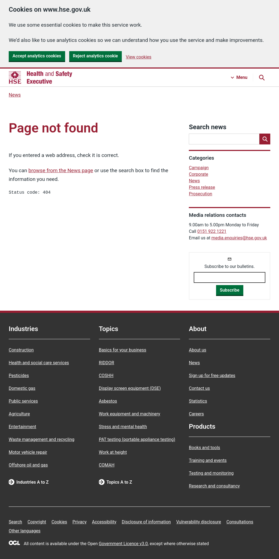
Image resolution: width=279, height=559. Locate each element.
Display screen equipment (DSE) (130, 388)
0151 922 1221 (211, 231)
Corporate (198, 174)
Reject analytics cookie (95, 55)
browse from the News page (60, 170)
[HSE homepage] (40, 77)
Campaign (199, 167)
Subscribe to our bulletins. (229, 266)
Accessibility (104, 521)
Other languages (25, 530)
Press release (202, 187)
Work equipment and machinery (129, 413)
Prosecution (200, 193)
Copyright (37, 521)
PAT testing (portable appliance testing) (137, 439)
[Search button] (261, 78)
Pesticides (19, 375)
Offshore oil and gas (28, 465)
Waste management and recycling (41, 439)
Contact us (199, 388)
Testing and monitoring (211, 473)
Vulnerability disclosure (198, 521)
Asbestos (108, 401)
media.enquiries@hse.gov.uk (239, 237)
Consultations (239, 521)
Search (15, 521)
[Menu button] (239, 78)
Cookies (59, 521)
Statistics (198, 401)
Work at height (113, 452)
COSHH (106, 375)
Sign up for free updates (212, 375)
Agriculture (19, 413)
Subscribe (229, 290)
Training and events (208, 460)
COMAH (106, 465)
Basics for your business (122, 350)
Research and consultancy (214, 486)
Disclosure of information (146, 521)
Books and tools (204, 447)
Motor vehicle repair (28, 452)
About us (197, 350)
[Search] (264, 139)
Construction (21, 350)
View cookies (138, 57)
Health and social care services (39, 362)
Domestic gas (22, 388)
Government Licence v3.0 (123, 543)
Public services (23, 401)
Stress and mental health (123, 426)
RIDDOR (106, 362)
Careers (196, 413)
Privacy (79, 521)
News (15, 95)
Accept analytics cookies (37, 55)
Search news (207, 127)
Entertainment (22, 426)
